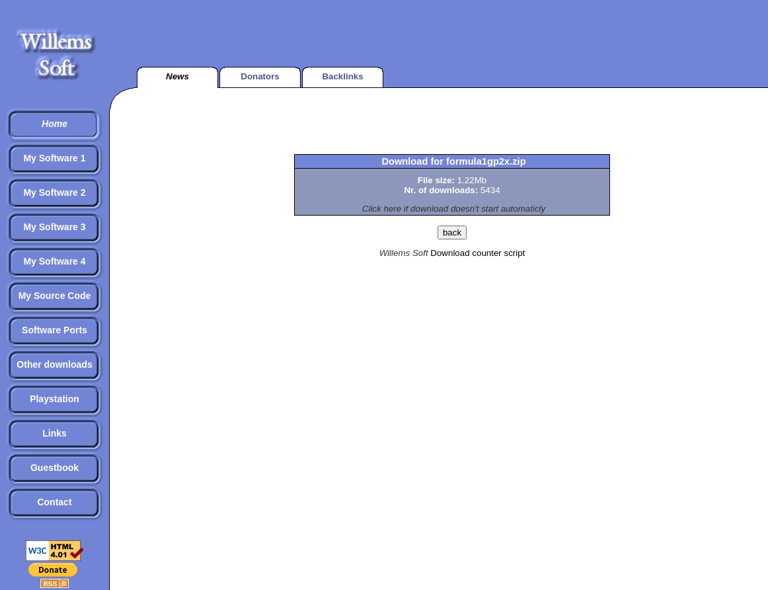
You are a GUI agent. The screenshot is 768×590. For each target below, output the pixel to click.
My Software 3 (54, 227)
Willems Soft (403, 253)
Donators (260, 76)
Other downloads (54, 364)
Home (54, 123)
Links (54, 433)
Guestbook (54, 467)
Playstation (54, 399)
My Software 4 (54, 261)
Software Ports (54, 330)
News (177, 76)
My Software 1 (54, 158)
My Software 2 (54, 192)
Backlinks (342, 76)
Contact (54, 502)
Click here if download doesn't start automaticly (453, 209)
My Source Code (55, 295)
